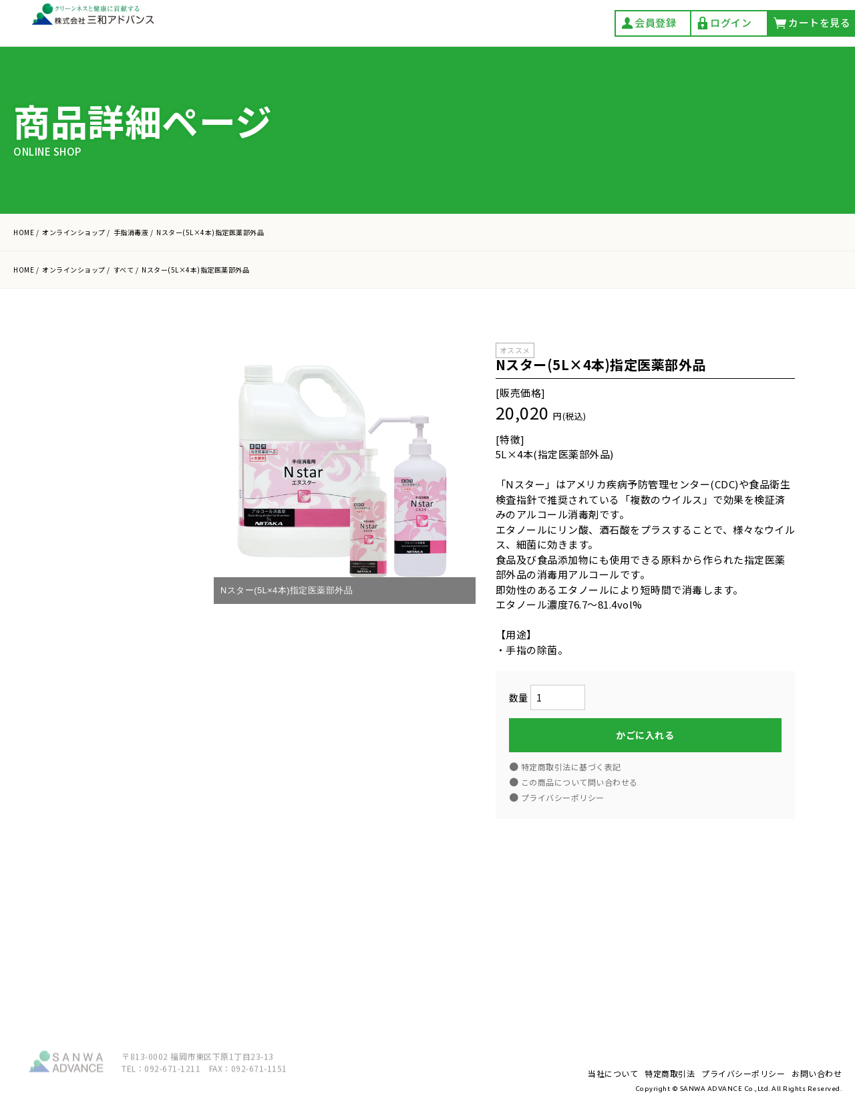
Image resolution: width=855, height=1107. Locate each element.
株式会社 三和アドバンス (94, 24)
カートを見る (127, 484)
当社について (100, 851)
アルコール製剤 (109, 636)
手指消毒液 (99, 665)
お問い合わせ (100, 932)
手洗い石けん (104, 607)
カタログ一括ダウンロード (124, 368)
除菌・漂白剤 (104, 752)
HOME (23, 232)
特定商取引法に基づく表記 (571, 768)
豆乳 (83, 810)
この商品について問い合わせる (579, 783)
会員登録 (648, 23)
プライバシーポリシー (118, 905)
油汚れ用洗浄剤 (109, 723)
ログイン (723, 23)
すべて (88, 578)
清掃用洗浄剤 (104, 781)
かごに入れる (645, 736)
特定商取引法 (100, 878)
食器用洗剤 (99, 694)
